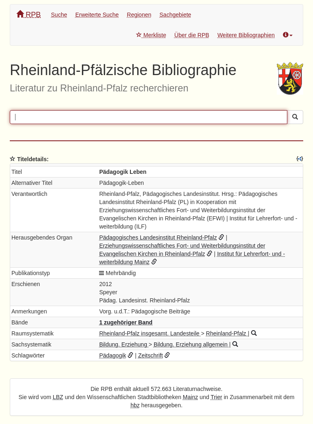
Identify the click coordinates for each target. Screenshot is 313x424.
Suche (59, 14)
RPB (28, 14)
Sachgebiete (175, 14)
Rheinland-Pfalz (227, 333)
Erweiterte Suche (97, 14)
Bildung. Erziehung (123, 344)
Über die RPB (191, 35)
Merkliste (151, 35)
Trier (216, 397)
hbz (135, 405)
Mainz (190, 397)
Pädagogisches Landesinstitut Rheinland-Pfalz (158, 237)
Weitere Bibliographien (246, 35)
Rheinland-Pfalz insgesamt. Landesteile (150, 333)
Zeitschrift (150, 355)
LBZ (58, 397)
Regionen (139, 14)
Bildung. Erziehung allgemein (191, 344)
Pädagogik (112, 355)
